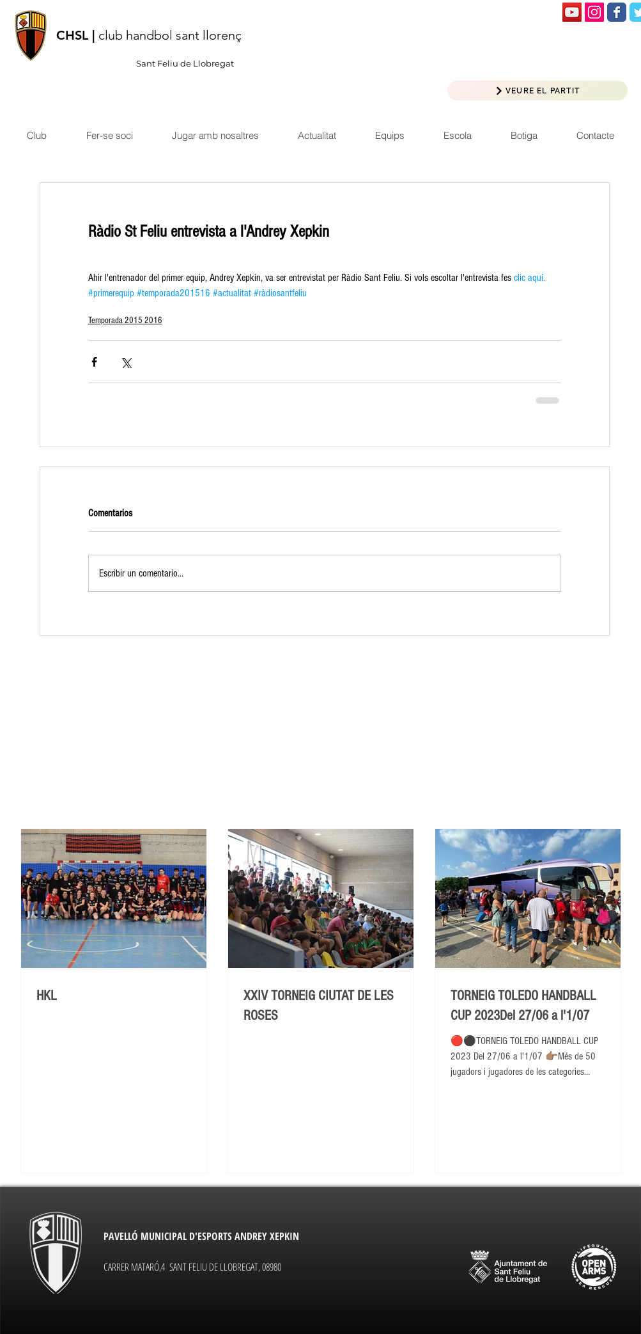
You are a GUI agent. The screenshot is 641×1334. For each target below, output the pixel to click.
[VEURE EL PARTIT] (537, 90)
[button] (316, 135)
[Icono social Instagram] (594, 12)
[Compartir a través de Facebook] (94, 362)
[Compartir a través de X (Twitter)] (126, 362)
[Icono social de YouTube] (572, 12)
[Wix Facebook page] (616, 12)
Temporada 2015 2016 (125, 320)
